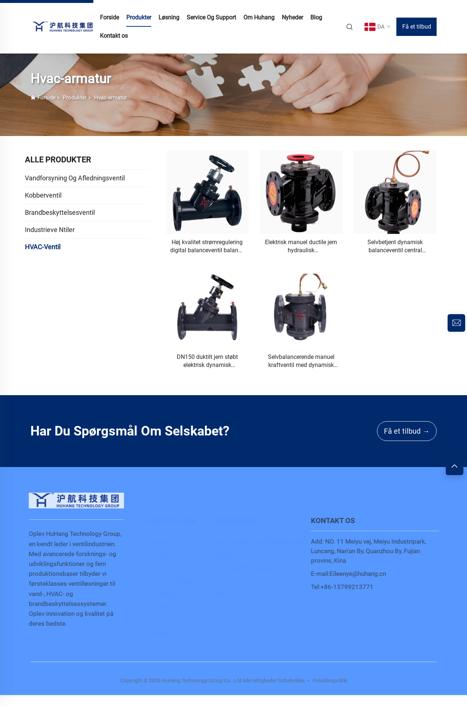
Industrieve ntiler (231, 581)
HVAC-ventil (224, 594)
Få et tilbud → (407, 431)
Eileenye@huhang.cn (361, 573)
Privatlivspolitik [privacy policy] (330, 684)
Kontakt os (114, 35)
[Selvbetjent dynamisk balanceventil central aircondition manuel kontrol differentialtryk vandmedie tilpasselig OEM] (395, 192)
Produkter (138, 17)
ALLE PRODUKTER (58, 159)
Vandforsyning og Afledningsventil (255, 541)
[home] (63, 26)
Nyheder (292, 17)
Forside (46, 97)
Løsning (168, 17)
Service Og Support (211, 17)
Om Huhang (258, 17)
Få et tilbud (416, 26)
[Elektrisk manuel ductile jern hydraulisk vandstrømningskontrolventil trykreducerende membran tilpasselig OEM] (301, 192)
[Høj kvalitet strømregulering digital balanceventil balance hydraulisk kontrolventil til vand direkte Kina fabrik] (207, 192)
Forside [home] (109, 17)
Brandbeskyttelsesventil (241, 567)
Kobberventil (225, 554)
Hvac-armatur (110, 97)
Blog (316, 17)
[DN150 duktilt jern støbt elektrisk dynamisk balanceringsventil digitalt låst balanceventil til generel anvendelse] (207, 307)
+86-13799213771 (350, 587)
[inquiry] (456, 323)
